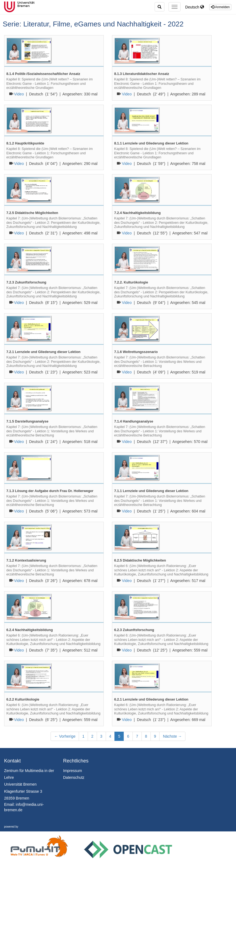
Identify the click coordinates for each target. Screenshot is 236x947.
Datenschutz (73, 777)
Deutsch (194, 7)
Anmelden (220, 7)
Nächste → (172, 736)
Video (19, 94)
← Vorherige (64, 736)
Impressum (72, 770)
